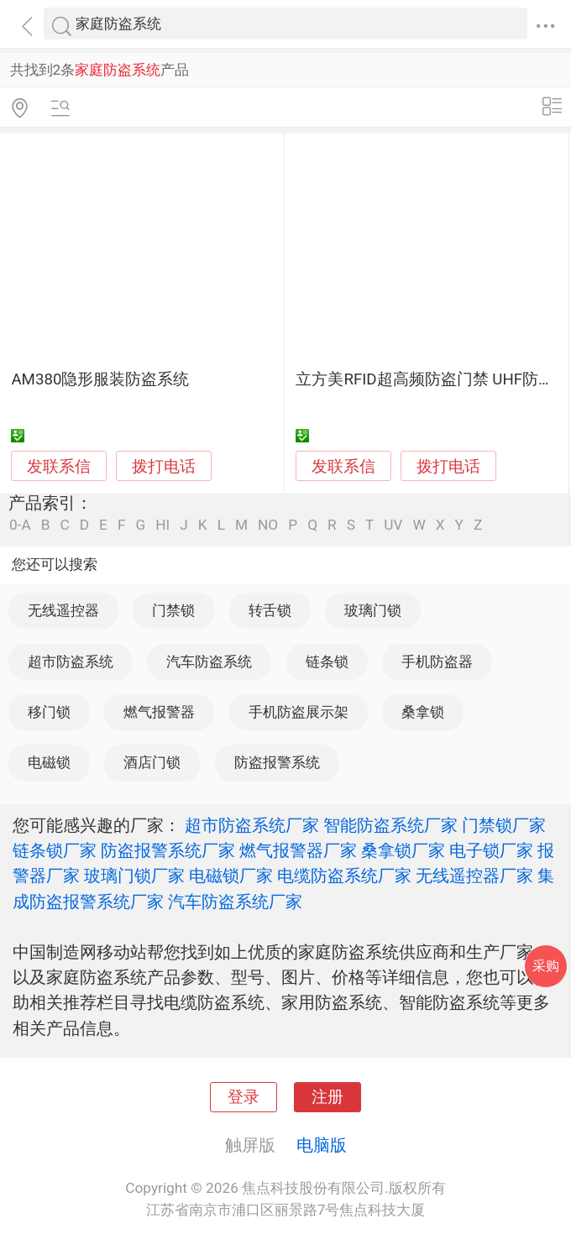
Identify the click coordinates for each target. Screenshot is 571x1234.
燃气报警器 (159, 711)
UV (393, 525)
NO (268, 525)
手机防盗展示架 (298, 711)
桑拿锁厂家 (403, 850)
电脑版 (321, 1145)
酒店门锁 (152, 762)
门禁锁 (173, 610)
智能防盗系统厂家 (390, 825)
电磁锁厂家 (231, 875)
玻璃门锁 (372, 610)
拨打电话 (164, 466)
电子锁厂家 (491, 850)
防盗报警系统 (277, 762)
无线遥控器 (63, 610)
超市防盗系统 (70, 661)
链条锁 (327, 661)
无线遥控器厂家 (474, 875)
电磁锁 (49, 762)
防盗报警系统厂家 (168, 850)
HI (162, 525)
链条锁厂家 (55, 850)
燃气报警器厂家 (298, 850)
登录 (243, 1097)
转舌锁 (270, 610)
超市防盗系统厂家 (252, 825)
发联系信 (59, 467)
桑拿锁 (422, 711)
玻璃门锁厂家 (134, 875)
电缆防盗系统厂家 (344, 875)
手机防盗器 (437, 661)
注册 (327, 1097)
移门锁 (49, 711)
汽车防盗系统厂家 (235, 902)
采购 (545, 966)
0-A (20, 525)
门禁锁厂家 (504, 825)
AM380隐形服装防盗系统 (100, 379)
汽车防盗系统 (209, 661)
